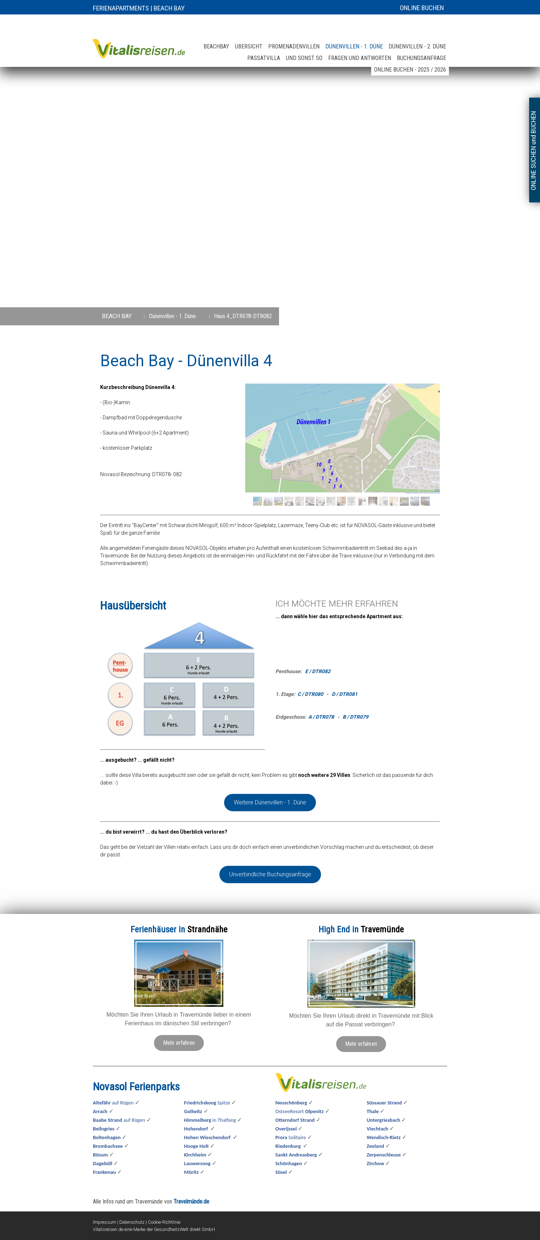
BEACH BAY (169, 8)
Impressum (104, 1222)
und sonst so (304, 58)
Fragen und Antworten (359, 58)
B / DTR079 (355, 717)
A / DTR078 (321, 717)
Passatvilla (263, 58)
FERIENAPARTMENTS (121, 8)
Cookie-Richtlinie (164, 1222)
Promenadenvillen (294, 46)
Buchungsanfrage (421, 58)
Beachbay (216, 46)
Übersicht (248, 46)
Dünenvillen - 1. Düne (354, 46)
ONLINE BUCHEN (422, 8)
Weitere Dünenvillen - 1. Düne (270, 802)
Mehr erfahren (179, 1042)
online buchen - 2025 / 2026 (410, 69)
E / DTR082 (317, 671)
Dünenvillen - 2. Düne (417, 46)
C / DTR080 (310, 694)
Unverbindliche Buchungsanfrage (270, 874)
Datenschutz (132, 1222)
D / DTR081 (344, 694)
